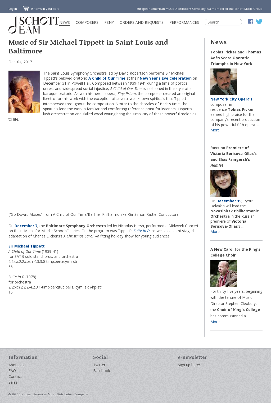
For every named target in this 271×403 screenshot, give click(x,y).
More (215, 129)
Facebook (101, 370)
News (64, 22)
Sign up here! (189, 364)
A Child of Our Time (106, 78)
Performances (184, 22)
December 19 (228, 200)
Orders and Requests (142, 22)
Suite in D (142, 230)
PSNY (109, 22)
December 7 (26, 225)
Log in (12, 9)
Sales (12, 382)
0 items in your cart (41, 9)
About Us (16, 364)
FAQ (12, 370)
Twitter (99, 364)
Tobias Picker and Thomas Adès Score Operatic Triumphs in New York (235, 57)
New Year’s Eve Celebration (166, 78)
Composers (87, 22)
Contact (15, 376)
